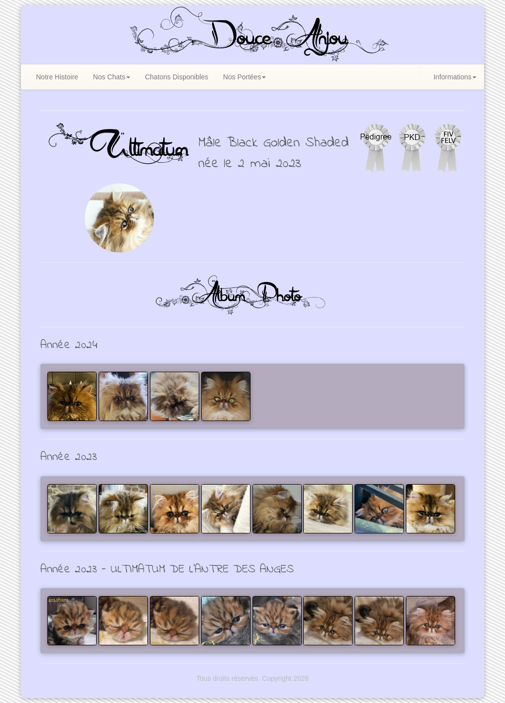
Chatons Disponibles (176, 77)
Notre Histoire (57, 77)
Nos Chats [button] (111, 77)
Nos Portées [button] (244, 77)
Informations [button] (454, 77)
